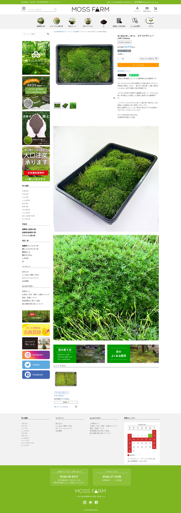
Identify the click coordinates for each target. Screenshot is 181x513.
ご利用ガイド (95, 423)
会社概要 (25, 281)
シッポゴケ (26, 200)
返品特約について (124, 71)
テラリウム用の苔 (28, 235)
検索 (55, 9)
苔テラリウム (27, 255)
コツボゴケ (26, 210)
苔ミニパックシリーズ (30, 249)
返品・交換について (29, 297)
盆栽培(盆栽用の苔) (29, 232)
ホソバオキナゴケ (28, 216)
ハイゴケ (25, 197)
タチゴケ (25, 206)
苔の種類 (76, 31)
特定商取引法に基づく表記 (99, 431)
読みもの (25, 272)
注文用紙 (118, 480)
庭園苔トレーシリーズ (30, 246)
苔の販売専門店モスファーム (63, 31)
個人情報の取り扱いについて (32, 304)
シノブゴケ (26, 213)
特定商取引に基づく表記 (31, 301)
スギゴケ (25, 191)
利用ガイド (26, 291)
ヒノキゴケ (26, 219)
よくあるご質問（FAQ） (31, 275)
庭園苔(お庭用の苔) (29, 229)
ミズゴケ (25, 258)
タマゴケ (25, 203)
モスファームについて (30, 278)
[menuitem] (40, 21)
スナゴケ (25, 194)
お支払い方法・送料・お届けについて (36, 294)
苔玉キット (26, 252)
